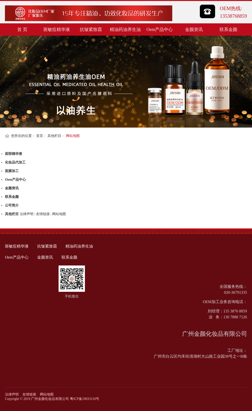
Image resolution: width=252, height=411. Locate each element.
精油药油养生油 (125, 29)
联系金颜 (228, 29)
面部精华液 (13, 154)
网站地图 (47, 394)
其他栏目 (54, 136)
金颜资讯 (194, 29)
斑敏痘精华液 (56, 29)
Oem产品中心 (159, 29)
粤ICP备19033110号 (84, 399)
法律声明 (12, 394)
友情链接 (29, 394)
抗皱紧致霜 (91, 29)
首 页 (22, 29)
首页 (39, 136)
